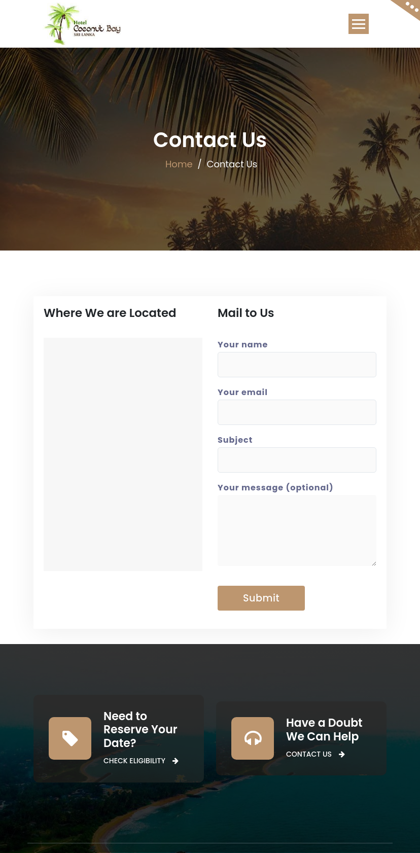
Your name (297, 354)
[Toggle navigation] (358, 24)
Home (179, 164)
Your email (297, 402)
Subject (297, 450)
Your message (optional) (297, 529)
